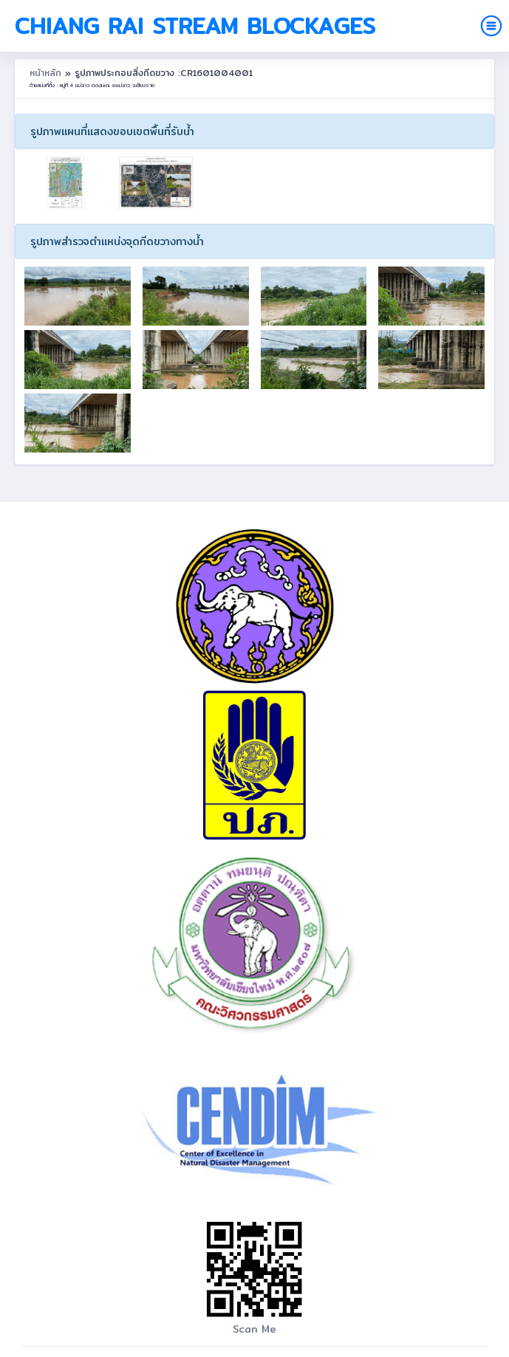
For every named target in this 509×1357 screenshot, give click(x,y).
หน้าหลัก (47, 73)
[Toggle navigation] (491, 26)
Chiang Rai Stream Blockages (195, 26)
